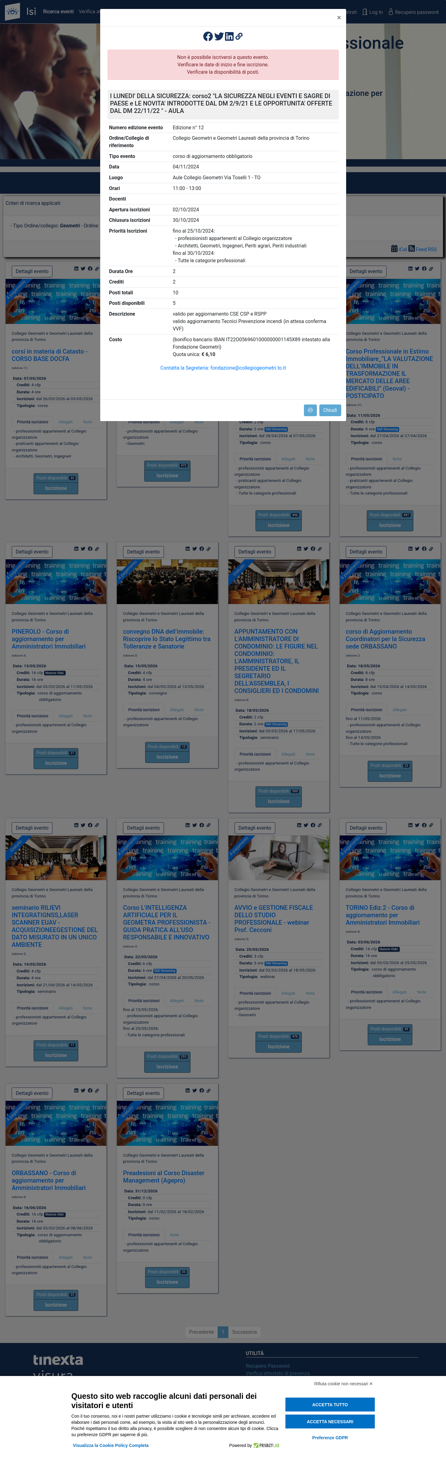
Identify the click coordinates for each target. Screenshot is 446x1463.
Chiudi (330, 410)
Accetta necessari (330, 1421)
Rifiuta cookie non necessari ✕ (343, 1383)
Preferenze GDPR (330, 1437)
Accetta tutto (330, 1404)
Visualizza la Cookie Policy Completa (111, 1445)
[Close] (339, 17)
